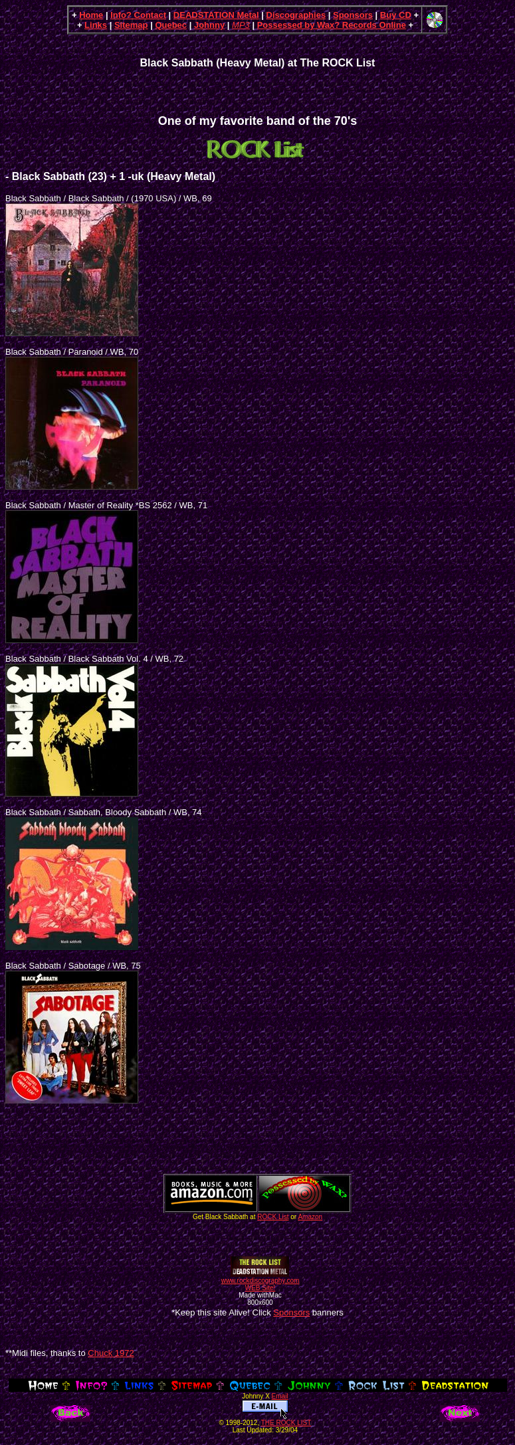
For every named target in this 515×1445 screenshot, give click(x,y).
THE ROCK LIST (286, 1422)
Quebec (171, 25)
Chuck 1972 (111, 1353)
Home (91, 15)
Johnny (209, 25)
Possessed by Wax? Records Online (331, 25)
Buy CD (395, 15)
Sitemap (131, 25)
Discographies (296, 15)
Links (95, 25)
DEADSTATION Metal (216, 15)
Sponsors (353, 15)
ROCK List (272, 1216)
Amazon (310, 1216)
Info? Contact (138, 15)
